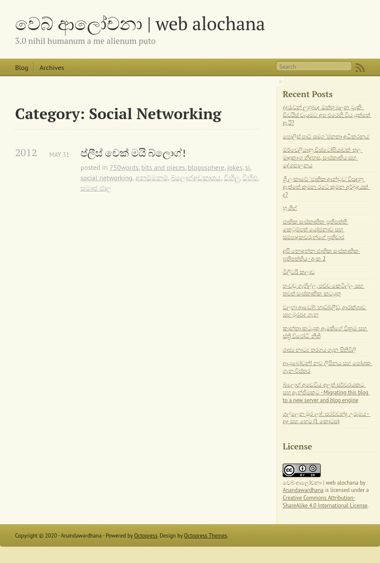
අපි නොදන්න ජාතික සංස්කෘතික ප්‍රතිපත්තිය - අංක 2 (321, 254)
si (247, 167)
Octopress (146, 535)
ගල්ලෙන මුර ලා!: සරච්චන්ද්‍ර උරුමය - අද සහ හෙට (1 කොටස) (327, 417)
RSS (360, 68)
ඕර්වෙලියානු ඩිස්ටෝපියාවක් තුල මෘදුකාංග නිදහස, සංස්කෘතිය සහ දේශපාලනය (322, 157)
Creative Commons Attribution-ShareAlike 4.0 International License (325, 501)
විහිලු (232, 177)
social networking (106, 177)
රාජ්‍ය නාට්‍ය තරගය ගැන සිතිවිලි (319, 350)
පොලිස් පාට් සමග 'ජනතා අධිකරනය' (326, 136)
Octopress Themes (205, 535)
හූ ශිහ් (290, 208)
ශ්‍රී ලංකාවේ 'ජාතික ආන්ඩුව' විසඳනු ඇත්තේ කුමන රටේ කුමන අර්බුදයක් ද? (326, 186)
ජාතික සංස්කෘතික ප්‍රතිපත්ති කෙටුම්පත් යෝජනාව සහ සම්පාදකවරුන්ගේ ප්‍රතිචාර (315, 229)
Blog (21, 67)
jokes (234, 167)
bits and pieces (163, 167)
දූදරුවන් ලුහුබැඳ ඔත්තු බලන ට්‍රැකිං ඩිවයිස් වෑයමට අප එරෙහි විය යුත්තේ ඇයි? (327, 115)
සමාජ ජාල (95, 188)
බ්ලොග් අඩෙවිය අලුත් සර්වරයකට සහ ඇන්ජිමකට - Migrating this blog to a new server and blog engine (326, 392)
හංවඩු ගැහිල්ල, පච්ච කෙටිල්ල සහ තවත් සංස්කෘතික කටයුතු (324, 289)
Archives (52, 67)
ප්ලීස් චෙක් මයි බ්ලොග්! (132, 153)
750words (124, 167)
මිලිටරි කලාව (299, 272)
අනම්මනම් (152, 177)
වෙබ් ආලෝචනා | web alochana (140, 23)
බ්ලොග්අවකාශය (196, 177)
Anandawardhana (303, 490)
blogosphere (206, 167)
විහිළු (250, 177)
